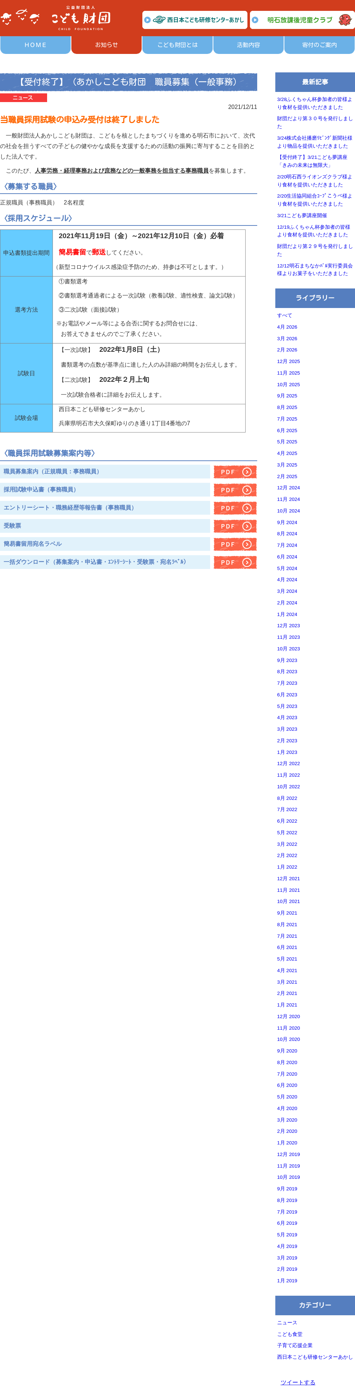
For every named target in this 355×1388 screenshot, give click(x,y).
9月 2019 (287, 1188)
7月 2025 (287, 419)
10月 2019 (288, 1177)
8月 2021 (287, 924)
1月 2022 (287, 867)
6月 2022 (287, 821)
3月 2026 (287, 338)
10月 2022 (288, 786)
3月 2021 (287, 982)
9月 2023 (287, 660)
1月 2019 (287, 1280)
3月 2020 (287, 1120)
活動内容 (248, 45)
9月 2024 (287, 522)
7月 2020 (287, 1074)
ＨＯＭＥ (35, 45)
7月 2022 (287, 809)
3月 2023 (287, 729)
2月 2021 (287, 993)
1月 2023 (287, 752)
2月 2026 (287, 350)
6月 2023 (287, 694)
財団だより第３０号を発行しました (315, 122)
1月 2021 (287, 1005)
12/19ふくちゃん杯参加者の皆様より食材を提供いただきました (313, 231)
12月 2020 (288, 1016)
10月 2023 (288, 648)
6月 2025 (287, 430)
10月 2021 (288, 901)
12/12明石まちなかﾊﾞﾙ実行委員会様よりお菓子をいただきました (315, 270)
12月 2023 (288, 625)
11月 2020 (288, 1028)
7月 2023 (287, 683)
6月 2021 (287, 947)
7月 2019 (287, 1212)
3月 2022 (287, 844)
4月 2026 (287, 327)
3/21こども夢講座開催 (302, 215)
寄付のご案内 (319, 45)
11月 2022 (288, 775)
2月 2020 (287, 1131)
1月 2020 (287, 1143)
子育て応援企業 (295, 1345)
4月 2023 (287, 717)
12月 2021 (288, 878)
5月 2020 (287, 1097)
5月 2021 (287, 959)
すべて (284, 315)
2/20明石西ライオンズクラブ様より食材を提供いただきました (314, 180)
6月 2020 (287, 1085)
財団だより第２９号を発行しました (315, 250)
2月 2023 (287, 740)
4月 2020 (287, 1108)
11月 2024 (288, 499)
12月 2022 (288, 763)
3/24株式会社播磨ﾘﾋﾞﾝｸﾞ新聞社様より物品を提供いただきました (314, 142)
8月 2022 (287, 798)
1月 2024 (287, 614)
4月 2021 (287, 970)
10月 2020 (288, 1039)
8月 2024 (287, 533)
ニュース (287, 1322)
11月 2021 (288, 890)
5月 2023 (287, 706)
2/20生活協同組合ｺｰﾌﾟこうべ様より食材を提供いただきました (314, 200)
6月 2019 (287, 1223)
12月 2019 (288, 1154)
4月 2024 (287, 579)
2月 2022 (287, 855)
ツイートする (298, 1382)
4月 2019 (287, 1246)
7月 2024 (287, 545)
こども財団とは (177, 45)
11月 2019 (288, 1166)
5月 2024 (287, 568)
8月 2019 (287, 1200)
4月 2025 (287, 453)
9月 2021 (287, 913)
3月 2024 (287, 591)
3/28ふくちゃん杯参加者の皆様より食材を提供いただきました (314, 103)
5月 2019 (287, 1234)
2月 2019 (287, 1269)
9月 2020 (287, 1051)
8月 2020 (287, 1062)
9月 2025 (287, 395)
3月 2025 (287, 465)
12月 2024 (288, 487)
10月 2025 (288, 384)
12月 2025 (288, 361)
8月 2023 (287, 671)
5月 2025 (287, 441)
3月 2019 (287, 1258)
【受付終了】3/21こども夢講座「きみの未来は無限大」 (312, 161)
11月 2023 (288, 637)
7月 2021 (287, 936)
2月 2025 (287, 476)
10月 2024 (288, 511)
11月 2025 (288, 373)
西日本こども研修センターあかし (315, 1357)
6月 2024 (287, 557)
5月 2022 (287, 832)
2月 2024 (287, 603)
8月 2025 (287, 407)
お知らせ (106, 45)
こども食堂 (289, 1334)
